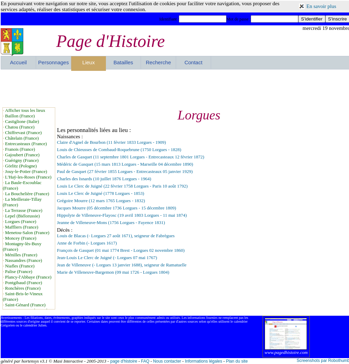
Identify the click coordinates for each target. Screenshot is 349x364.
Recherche (158, 62)
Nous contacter (167, 361)
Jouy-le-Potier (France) (26, 171)
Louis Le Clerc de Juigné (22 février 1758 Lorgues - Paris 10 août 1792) (122, 186)
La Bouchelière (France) (27, 193)
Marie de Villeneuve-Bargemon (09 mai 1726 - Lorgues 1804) (113, 272)
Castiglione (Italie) (22, 121)
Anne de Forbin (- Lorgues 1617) (87, 243)
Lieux (88, 62)
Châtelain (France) (22, 138)
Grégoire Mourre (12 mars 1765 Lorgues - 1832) (101, 200)
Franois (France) (20, 149)
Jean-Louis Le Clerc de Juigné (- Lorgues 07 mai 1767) (107, 257)
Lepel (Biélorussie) (22, 215)
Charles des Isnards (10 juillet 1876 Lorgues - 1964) (104, 178)
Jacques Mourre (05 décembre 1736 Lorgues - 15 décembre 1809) (116, 207)
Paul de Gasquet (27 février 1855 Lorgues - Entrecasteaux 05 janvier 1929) (125, 171)
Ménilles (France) (21, 254)
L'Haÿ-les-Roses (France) (28, 177)
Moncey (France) (20, 238)
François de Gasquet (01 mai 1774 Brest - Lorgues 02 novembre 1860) (121, 250)
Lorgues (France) (20, 221)
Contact (193, 62)
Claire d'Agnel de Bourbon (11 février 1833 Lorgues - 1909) (111, 142)
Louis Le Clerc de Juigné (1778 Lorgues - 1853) (100, 193)
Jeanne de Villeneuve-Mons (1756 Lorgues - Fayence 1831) (111, 222)
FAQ (145, 361)
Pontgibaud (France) (23, 282)
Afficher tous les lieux (25, 110)
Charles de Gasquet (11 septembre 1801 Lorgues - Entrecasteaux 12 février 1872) (130, 156)
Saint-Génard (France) (25, 304)
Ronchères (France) (23, 288)
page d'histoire (123, 361)
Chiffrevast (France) (23, 132)
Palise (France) (18, 271)
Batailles (123, 62)
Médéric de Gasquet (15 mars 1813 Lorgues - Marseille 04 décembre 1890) (125, 164)
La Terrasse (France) (23, 210)
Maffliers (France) (21, 227)
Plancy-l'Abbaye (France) (28, 277)
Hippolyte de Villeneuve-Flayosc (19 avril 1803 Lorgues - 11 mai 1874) (122, 215)
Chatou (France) (20, 127)
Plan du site (237, 361)
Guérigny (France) (22, 160)
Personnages (53, 62)
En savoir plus (321, 6)
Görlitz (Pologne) (21, 165)
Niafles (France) (20, 265)
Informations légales (203, 361)
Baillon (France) (20, 115)
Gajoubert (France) (22, 154)
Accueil (18, 62)
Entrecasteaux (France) (26, 143)
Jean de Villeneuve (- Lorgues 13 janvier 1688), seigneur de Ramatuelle (121, 264)
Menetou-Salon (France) (27, 232)
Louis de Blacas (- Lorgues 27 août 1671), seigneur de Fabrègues (116, 235)
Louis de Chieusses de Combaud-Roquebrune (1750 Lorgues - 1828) (119, 149)
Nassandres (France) (23, 260)
